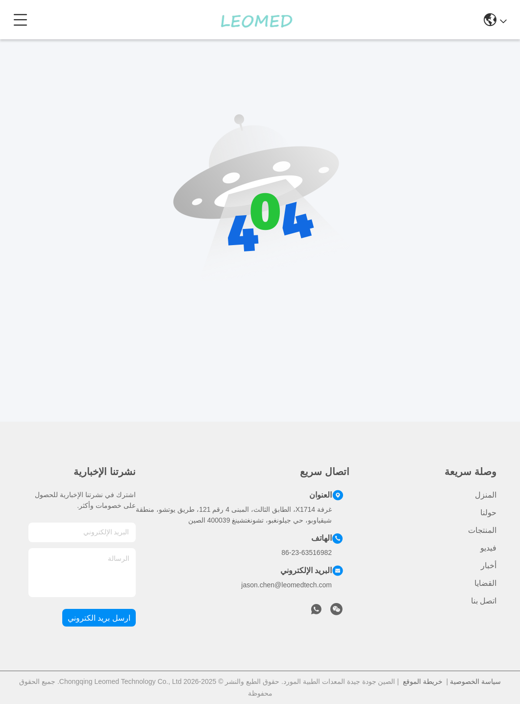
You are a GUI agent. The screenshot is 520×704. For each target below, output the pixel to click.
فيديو (488, 548)
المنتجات (482, 530)
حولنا (488, 512)
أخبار (488, 565)
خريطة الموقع (423, 681)
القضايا (485, 583)
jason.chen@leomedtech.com (286, 585)
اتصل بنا (483, 601)
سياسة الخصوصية (475, 681)
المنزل (485, 495)
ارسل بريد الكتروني (99, 618)
